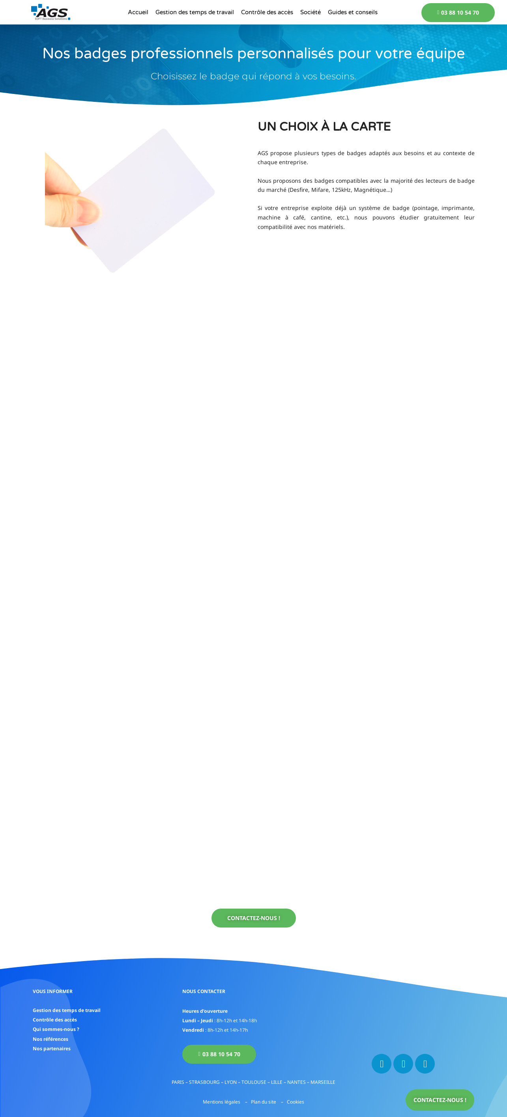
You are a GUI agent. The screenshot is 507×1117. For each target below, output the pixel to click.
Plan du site (263, 1101)
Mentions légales (221, 1101)
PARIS (178, 1082)
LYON (231, 1082)
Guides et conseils (353, 12)
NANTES (296, 1082)
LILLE (276, 1082)
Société (310, 12)
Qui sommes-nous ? (56, 1028)
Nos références (50, 1038)
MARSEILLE (323, 1082)
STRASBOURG (204, 1082)
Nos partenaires (52, 1047)
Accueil (138, 12)
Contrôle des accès (267, 12)
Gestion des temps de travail (194, 12)
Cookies (295, 1101)
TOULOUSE (253, 1082)
